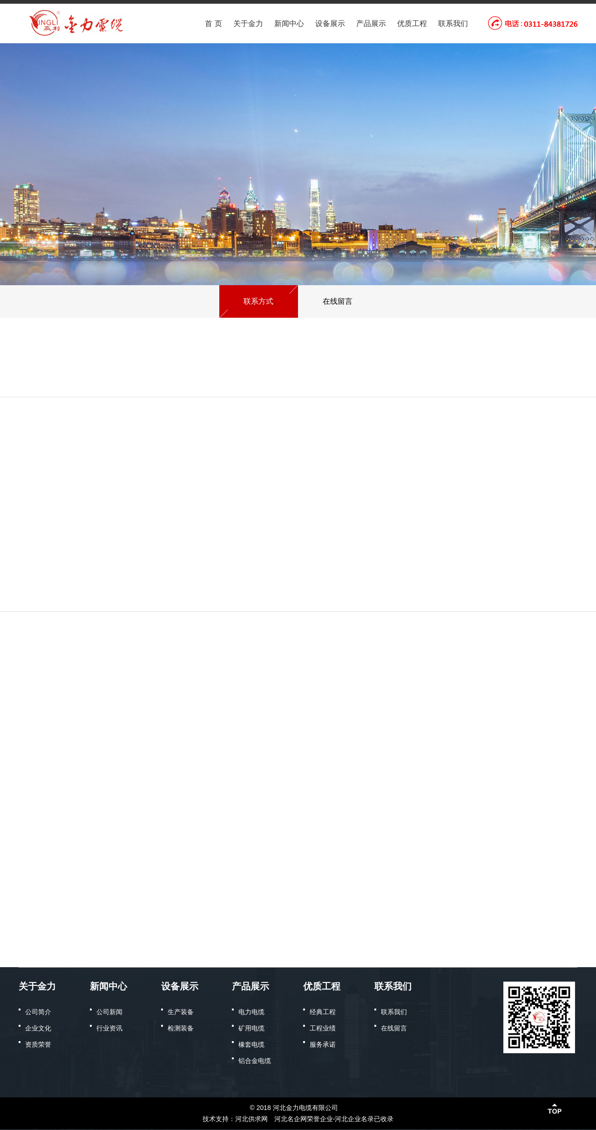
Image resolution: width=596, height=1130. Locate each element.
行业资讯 (109, 1028)
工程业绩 (323, 1028)
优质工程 (412, 23)
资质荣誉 (38, 1044)
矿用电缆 (251, 1028)
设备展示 (330, 23)
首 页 (213, 23)
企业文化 (38, 1028)
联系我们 (453, 23)
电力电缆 (251, 1012)
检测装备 (181, 1028)
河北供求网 (251, 1119)
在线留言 (394, 1028)
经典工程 (323, 1012)
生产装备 (181, 1012)
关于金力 (248, 23)
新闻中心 (289, 23)
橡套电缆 (251, 1044)
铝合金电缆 (254, 1060)
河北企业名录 (354, 1119)
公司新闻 (109, 1012)
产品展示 (371, 23)
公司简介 (38, 1012)
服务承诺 (323, 1044)
